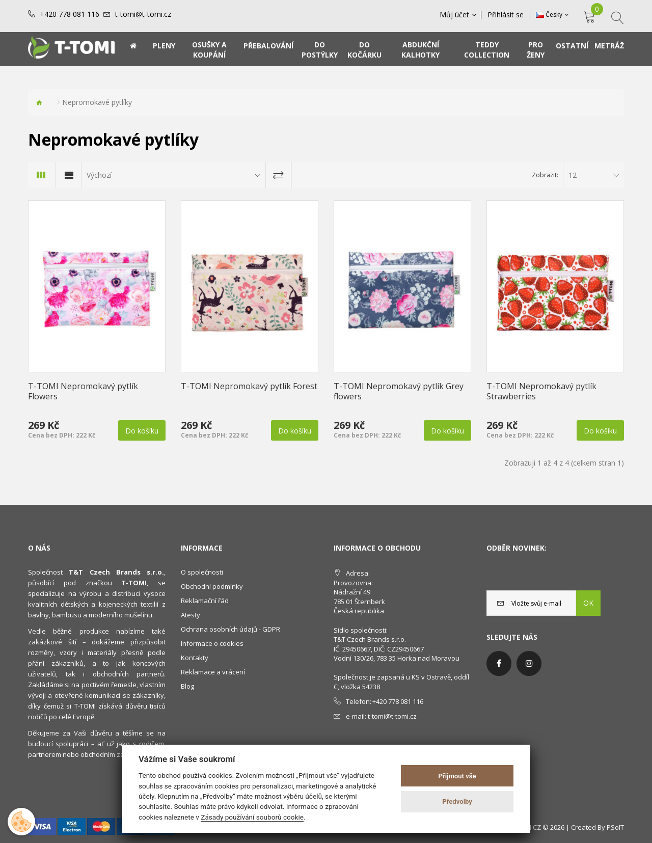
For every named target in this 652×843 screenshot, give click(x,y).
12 (572, 175)
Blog (187, 686)
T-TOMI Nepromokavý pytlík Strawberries (541, 391)
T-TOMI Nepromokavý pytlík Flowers (83, 391)
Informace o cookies (212, 643)
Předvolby (457, 801)
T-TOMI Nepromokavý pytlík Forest (249, 386)
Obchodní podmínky (212, 586)
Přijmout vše (457, 776)
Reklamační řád (205, 600)
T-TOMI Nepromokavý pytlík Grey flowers (399, 391)
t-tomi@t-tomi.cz (143, 14)
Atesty (190, 614)
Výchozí (99, 175)
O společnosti (202, 572)
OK (588, 603)
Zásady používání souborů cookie (252, 817)
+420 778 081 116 (69, 14)
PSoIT (615, 827)
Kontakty (194, 657)
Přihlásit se (506, 15)
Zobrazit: (545, 175)
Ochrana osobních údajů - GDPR (230, 629)
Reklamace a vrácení (213, 671)
